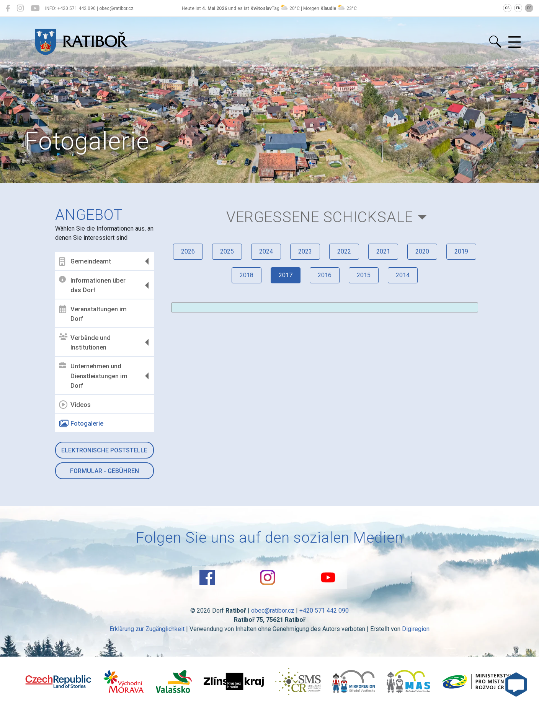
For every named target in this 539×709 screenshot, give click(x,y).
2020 (422, 251)
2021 (383, 251)
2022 (344, 251)
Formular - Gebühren (104, 471)
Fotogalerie (81, 424)
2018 (246, 275)
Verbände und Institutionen (85, 342)
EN (518, 8)
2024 (266, 251)
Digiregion (416, 629)
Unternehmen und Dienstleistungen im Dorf (93, 375)
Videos (75, 404)
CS (507, 8)
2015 (364, 275)
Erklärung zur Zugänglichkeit (147, 629)
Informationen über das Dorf (92, 285)
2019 (461, 251)
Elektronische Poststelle (104, 450)
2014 (403, 275)
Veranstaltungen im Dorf (93, 313)
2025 (227, 251)
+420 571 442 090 (324, 610)
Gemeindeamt (85, 261)
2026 (188, 251)
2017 (285, 275)
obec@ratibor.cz (272, 610)
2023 (305, 251)
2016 (325, 275)
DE (529, 8)
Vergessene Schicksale (319, 217)
